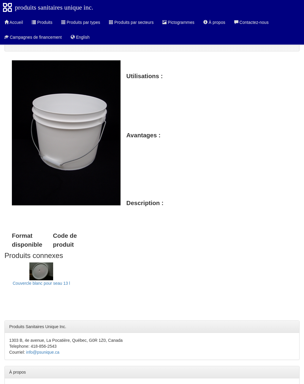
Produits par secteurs (131, 22)
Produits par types (80, 22)
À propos (214, 22)
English (80, 37)
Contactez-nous (251, 22)
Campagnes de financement (33, 37)
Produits (42, 22)
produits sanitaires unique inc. (54, 7)
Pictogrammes (178, 22)
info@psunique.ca (42, 352)
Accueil (13, 22)
